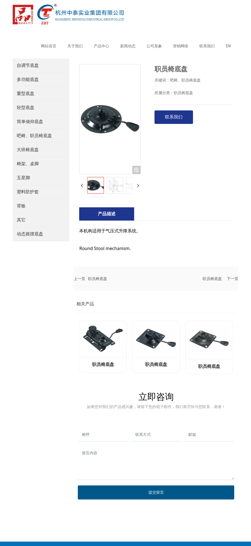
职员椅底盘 (97, 278)
